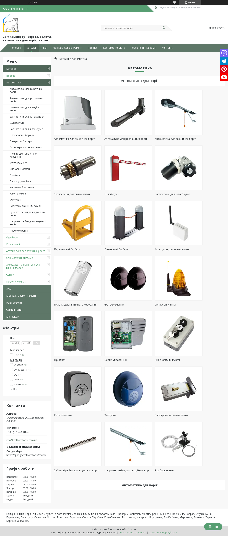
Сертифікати (14, 309)
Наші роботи (14, 302)
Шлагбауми (17, 122)
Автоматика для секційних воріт (26, 109)
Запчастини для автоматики (27, 116)
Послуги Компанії (16, 281)
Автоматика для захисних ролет (25, 251)
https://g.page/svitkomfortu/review (26, 455)
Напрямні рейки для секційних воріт (28, 223)
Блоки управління (20, 181)
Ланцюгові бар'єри (21, 141)
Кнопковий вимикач (22, 187)
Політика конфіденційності (163, 532)
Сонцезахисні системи (19, 258)
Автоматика (13, 82)
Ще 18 (16, 389)
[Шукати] (163, 28)
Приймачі (15, 175)
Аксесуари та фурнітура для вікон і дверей (23, 266)
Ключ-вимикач (18, 193)
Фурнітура (12, 237)
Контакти (167, 48)
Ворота (10, 75)
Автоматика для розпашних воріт (26, 99)
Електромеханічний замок (25, 205)
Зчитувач (15, 199)
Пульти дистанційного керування (23, 155)
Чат (213, 526)
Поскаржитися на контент (132, 532)
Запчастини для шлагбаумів (26, 129)
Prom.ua (132, 529)
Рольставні (13, 244)
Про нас (92, 48)
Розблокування (19, 230)
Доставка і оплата (114, 48)
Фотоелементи (19, 163)
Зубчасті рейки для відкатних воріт (27, 213)
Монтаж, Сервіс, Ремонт (67, 48)
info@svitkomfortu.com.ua (21, 440)
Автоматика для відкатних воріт (26, 90)
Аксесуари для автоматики (26, 147)
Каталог (31, 48)
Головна (16, 48)
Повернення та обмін (143, 48)
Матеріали (12, 316)
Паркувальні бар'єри (22, 135)
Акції (44, 48)
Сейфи (10, 274)
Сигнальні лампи (20, 169)
